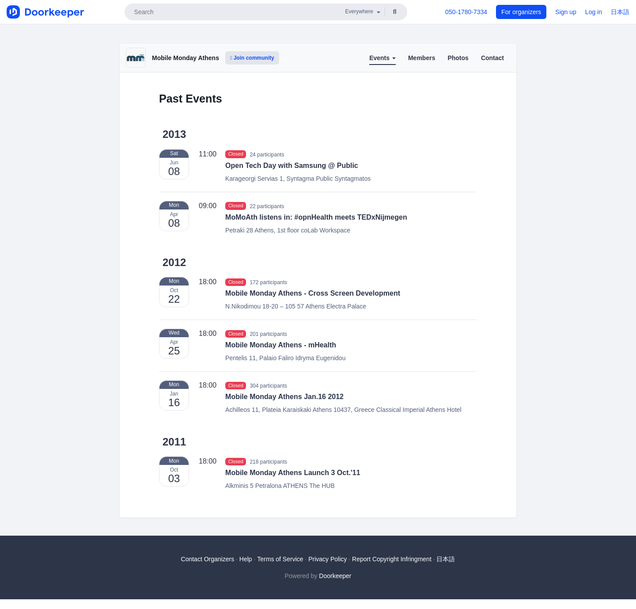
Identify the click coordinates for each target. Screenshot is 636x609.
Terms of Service (280, 559)
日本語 (620, 11)
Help (245, 559)
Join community (252, 58)
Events (382, 57)
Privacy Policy (327, 559)
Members (421, 57)
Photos (457, 57)
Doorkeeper (335, 575)
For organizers (521, 11)
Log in (593, 11)
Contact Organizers (208, 559)
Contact (492, 57)
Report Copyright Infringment (392, 559)
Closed (235, 154)
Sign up (565, 11)
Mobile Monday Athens (185, 57)
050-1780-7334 (466, 11)
